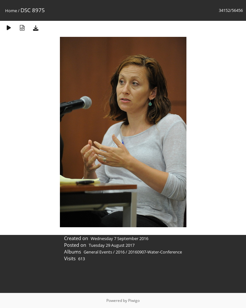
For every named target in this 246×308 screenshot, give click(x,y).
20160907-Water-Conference (155, 252)
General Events (98, 252)
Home (11, 10)
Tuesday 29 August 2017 (112, 245)
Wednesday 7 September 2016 (119, 238)
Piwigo (134, 300)
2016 (120, 252)
